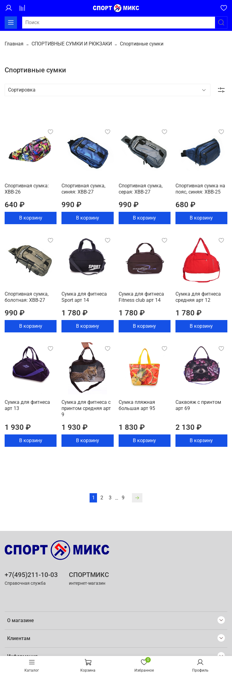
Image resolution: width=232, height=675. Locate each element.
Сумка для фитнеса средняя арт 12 (198, 297)
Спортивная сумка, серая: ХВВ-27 (140, 189)
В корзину (30, 218)
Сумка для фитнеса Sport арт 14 (84, 297)
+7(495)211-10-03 (31, 575)
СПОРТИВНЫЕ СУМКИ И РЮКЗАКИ (72, 44)
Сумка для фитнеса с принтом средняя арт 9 (86, 408)
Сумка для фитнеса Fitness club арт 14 (141, 297)
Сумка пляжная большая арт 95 (137, 405)
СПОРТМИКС (89, 575)
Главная (14, 44)
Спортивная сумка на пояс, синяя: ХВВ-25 (200, 189)
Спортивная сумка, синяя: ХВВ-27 (83, 189)
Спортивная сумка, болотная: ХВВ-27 (27, 297)
